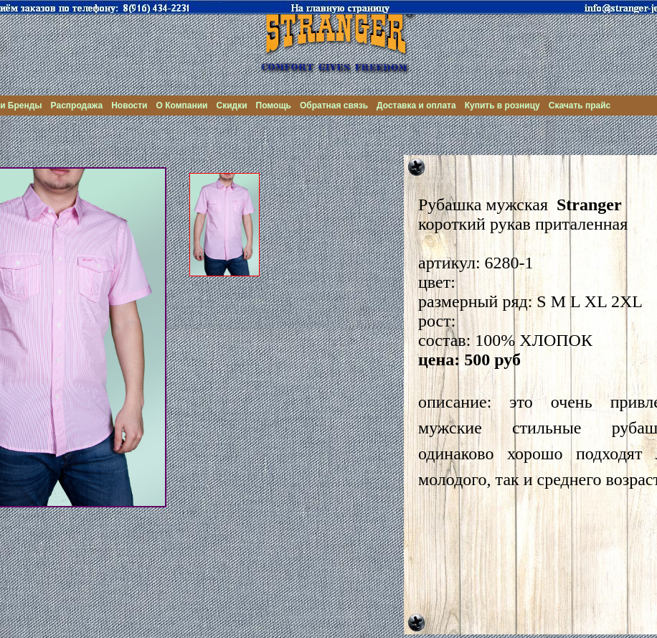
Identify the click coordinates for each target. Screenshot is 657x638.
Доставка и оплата (416, 105)
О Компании (182, 105)
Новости (129, 105)
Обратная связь (334, 105)
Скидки (231, 105)
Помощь (273, 105)
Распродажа (77, 105)
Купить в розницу (502, 105)
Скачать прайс (580, 105)
